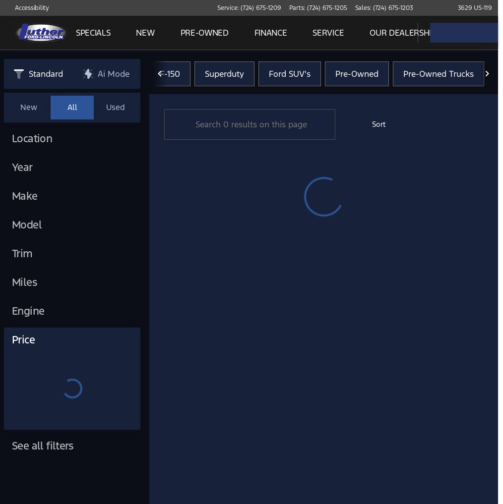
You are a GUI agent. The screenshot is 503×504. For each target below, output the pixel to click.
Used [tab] (115, 107)
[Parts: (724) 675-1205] (318, 8)
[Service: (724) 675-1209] (249, 8)
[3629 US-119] (470, 8)
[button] (435, 8)
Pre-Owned (356, 73)
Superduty (224, 73)
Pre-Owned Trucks (438, 73)
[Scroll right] (487, 74)
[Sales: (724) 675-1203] (384, 8)
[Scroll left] (160, 74)
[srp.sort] (373, 124)
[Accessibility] (27, 8)
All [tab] (72, 107)
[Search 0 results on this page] (250, 124)
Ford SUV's (290, 73)
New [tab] (28, 107)
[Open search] (398, 33)
